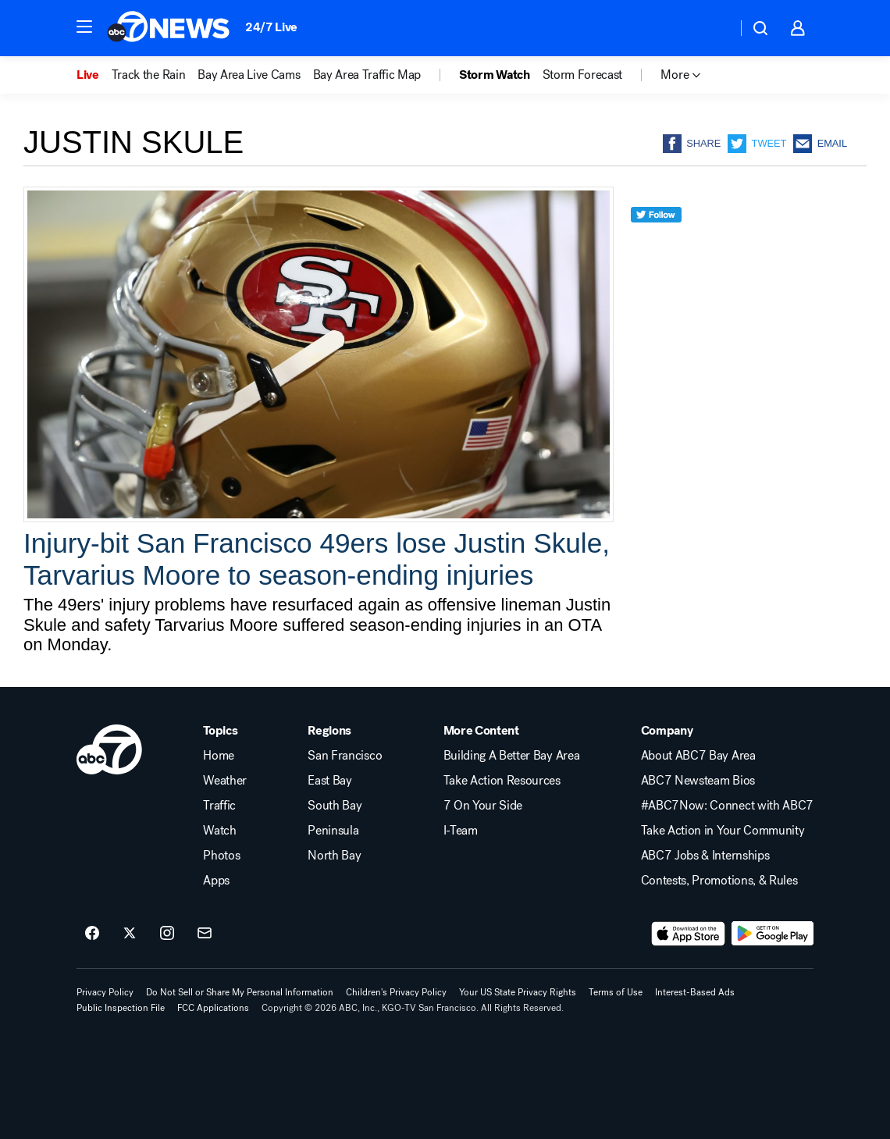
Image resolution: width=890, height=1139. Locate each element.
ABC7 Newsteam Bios (698, 780)
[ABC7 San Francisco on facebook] (92, 933)
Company (667, 730)
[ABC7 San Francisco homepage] (168, 28)
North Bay (334, 855)
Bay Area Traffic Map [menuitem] (367, 75)
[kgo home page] (109, 749)
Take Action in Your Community (723, 830)
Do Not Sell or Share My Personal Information (239, 992)
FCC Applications (213, 1008)
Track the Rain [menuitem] (149, 75)
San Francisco (345, 755)
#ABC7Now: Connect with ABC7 (727, 805)
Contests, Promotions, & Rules (719, 880)
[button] (84, 26)
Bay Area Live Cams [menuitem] (249, 75)
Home (218, 755)
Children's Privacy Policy (396, 992)
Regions (329, 730)
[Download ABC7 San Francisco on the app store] (688, 933)
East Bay (329, 780)
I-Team (460, 830)
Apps (216, 880)
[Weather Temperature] (712, 28)
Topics (220, 730)
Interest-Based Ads (695, 992)
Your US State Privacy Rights (517, 992)
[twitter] (656, 243)
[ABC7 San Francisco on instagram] (167, 933)
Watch (219, 830)
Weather (225, 780)
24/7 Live (271, 27)
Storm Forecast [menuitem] (583, 75)
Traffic (219, 805)
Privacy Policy (105, 992)
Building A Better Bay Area (511, 755)
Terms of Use (616, 992)
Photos (221, 855)
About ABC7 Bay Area (698, 755)
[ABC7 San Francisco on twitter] (129, 933)
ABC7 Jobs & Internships (705, 855)
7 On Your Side (483, 805)
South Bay (334, 805)
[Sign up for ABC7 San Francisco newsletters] (204, 933)
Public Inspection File (121, 1008)
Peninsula (333, 830)
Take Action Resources (502, 780)
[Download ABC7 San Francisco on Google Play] (772, 933)
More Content (481, 730)
